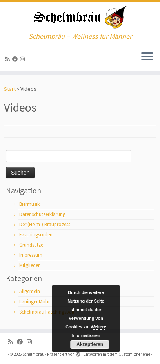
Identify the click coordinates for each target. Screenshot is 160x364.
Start (10, 88)
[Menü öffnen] (147, 57)
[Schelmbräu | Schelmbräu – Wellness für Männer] (80, 17)
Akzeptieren (89, 344)
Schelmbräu (33, 354)
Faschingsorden (36, 234)
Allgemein (29, 291)
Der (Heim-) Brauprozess (44, 224)
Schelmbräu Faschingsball (46, 311)
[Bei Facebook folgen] (16, 59)
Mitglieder (29, 265)
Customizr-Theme (134, 354)
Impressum (30, 255)
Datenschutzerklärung (42, 214)
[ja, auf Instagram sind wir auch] (23, 59)
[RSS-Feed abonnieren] (8, 59)
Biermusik (29, 204)
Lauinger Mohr (34, 301)
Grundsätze (31, 244)
